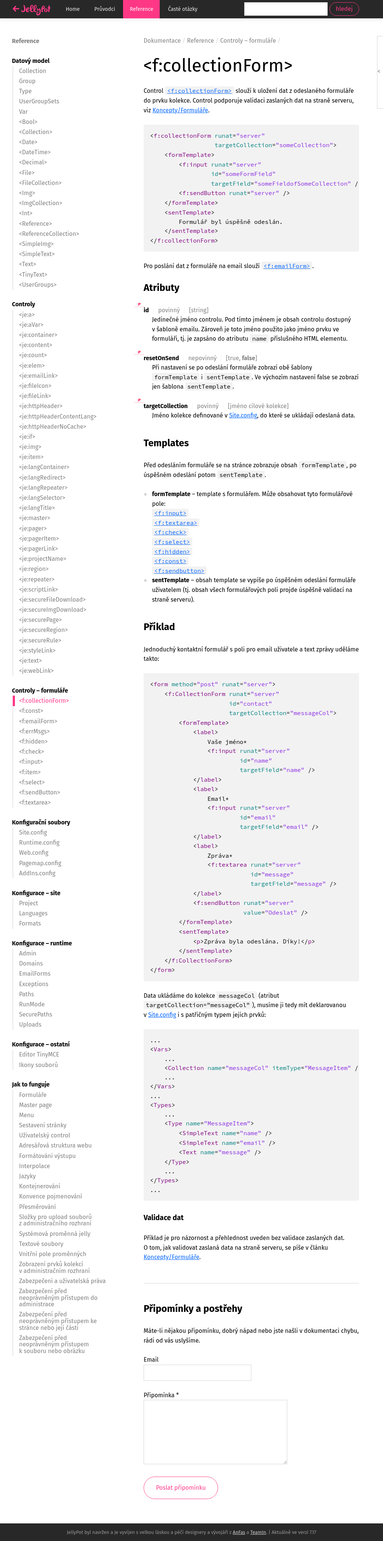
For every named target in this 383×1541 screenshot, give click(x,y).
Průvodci (104, 9)
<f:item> (30, 772)
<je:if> (27, 436)
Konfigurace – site (36, 893)
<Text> (27, 264)
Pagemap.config (40, 863)
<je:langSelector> (42, 497)
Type (25, 91)
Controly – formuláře (40, 690)
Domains (31, 963)
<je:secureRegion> (43, 629)
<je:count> (33, 355)
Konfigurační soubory (41, 822)
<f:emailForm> (286, 266)
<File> (26, 172)
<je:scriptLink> (38, 589)
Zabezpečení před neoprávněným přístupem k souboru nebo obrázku (54, 1344)
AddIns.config (37, 873)
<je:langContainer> (44, 467)
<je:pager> (33, 528)
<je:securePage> (40, 619)
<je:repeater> (37, 579)
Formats (30, 923)
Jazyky (27, 1176)
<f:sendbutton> (179, 570)
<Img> (27, 193)
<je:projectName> (42, 558)
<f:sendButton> (39, 792)
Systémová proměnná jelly (55, 1233)
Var (23, 111)
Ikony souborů (38, 1065)
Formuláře (33, 1094)
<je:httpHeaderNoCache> (52, 426)
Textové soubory (41, 1243)
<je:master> (34, 518)
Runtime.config (39, 842)
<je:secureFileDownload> (52, 599)
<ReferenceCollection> (49, 233)
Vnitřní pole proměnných (52, 1254)
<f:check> (170, 532)
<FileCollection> (40, 182)
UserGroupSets (39, 101)
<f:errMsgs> (34, 731)
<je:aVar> (31, 324)
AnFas (239, 1532)
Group (27, 81)
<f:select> (172, 541)
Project (28, 903)
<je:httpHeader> (40, 406)
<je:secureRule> (40, 640)
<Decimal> (33, 162)
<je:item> (31, 457)
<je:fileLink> (35, 395)
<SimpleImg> (36, 243)
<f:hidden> (172, 551)
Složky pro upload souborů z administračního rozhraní (55, 1220)
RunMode (32, 1004)
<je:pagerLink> (38, 548)
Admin (27, 953)
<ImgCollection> (40, 203)
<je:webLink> (36, 670)
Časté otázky (182, 9)
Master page (35, 1105)
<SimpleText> (37, 254)
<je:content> (35, 345)
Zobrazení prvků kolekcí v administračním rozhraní (54, 1267)
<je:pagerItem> (39, 538)
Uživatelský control (44, 1135)
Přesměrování (37, 1206)
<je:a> (27, 314)
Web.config (33, 852)
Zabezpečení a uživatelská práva (62, 1281)
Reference (141, 9)
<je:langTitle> (37, 507)
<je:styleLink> (37, 650)
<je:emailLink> (38, 375)
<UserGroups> (37, 284)
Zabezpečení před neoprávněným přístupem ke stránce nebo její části (58, 1321)
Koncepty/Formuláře (180, 110)
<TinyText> (33, 274)
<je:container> (38, 334)
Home (73, 9)
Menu (26, 1115)
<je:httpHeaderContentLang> (57, 416)
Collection (32, 71)
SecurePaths (35, 1014)
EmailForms (34, 973)
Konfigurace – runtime (42, 943)
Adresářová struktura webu (55, 1145)
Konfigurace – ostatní (41, 1044)
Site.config (243, 415)
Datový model (30, 60)
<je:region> (34, 568)
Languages (33, 913)
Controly (23, 304)
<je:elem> (32, 365)
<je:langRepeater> (43, 487)
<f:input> (170, 513)
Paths (26, 994)
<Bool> (28, 121)
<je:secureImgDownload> (52, 609)
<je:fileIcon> (35, 385)
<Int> (26, 213)
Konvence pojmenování (50, 1196)
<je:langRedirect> (42, 477)
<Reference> (35, 223)
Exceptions (33, 984)
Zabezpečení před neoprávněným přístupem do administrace (58, 1298)
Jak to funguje (31, 1084)
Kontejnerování (39, 1186)
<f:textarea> (175, 522)
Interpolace (34, 1166)
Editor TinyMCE (39, 1054)
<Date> (28, 142)
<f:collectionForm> (199, 90)
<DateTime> (34, 152)
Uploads (30, 1024)
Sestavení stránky (43, 1125)
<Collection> (35, 132)
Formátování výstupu (47, 1155)
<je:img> (30, 446)
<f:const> (170, 561)
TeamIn (258, 1532)
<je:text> (30, 660)
